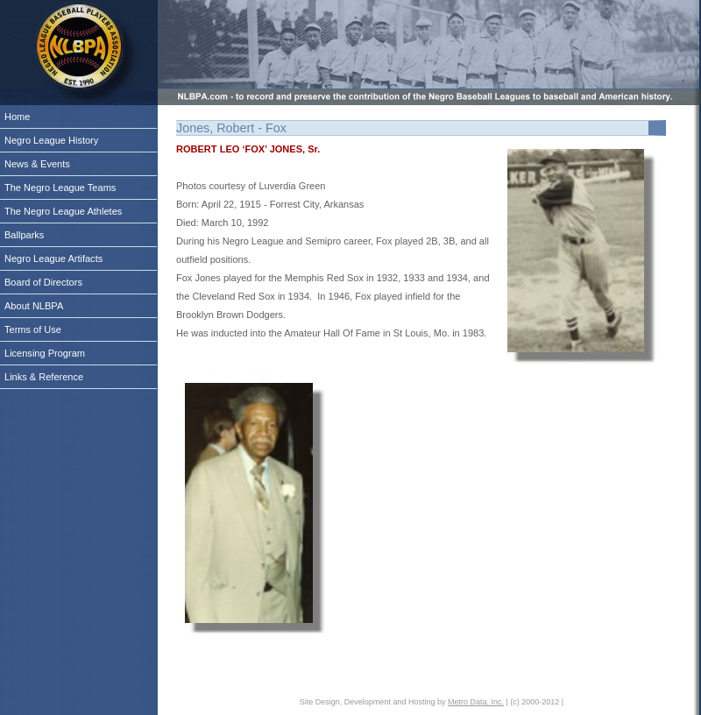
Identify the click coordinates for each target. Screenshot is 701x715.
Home (17, 116)
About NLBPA (33, 306)
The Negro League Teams (60, 187)
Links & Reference (43, 377)
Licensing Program (44, 353)
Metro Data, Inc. (476, 701)
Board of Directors (43, 282)
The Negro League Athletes (63, 211)
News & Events (37, 164)
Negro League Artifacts (53, 258)
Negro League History (51, 140)
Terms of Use (32, 329)
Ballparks (24, 235)
